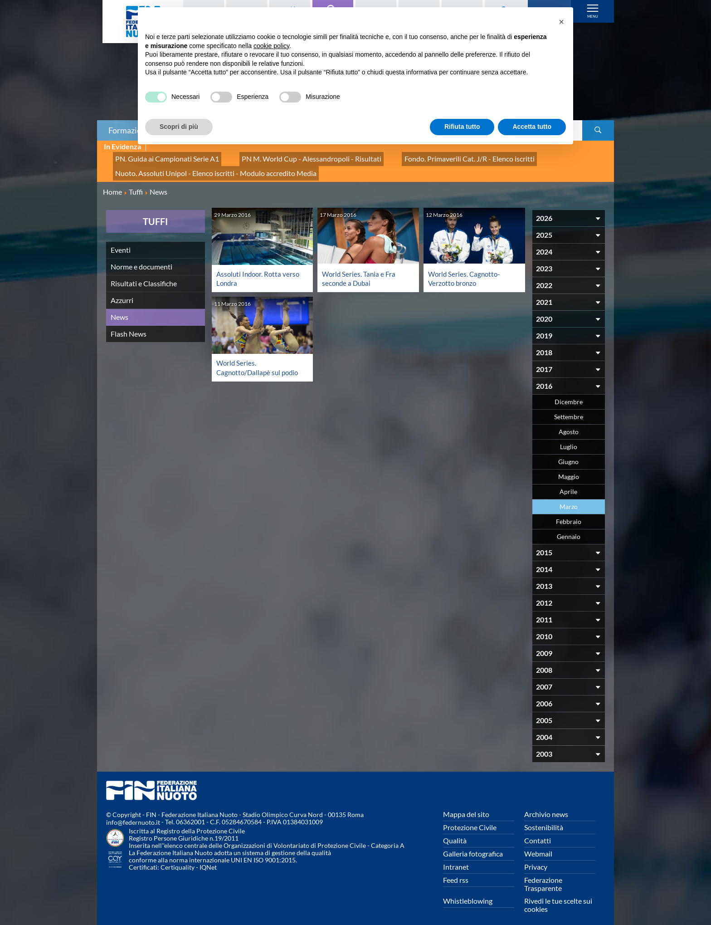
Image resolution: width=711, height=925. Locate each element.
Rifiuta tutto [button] (462, 126)
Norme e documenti (141, 258)
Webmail (538, 845)
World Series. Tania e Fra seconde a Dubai (360, 270)
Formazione (129, 130)
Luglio (568, 438)
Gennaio (568, 528)
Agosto (569, 423)
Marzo (569, 498)
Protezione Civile (470, 818)
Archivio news (546, 805)
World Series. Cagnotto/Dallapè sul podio (259, 358)
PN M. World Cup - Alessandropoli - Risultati (288, 157)
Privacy (535, 858)
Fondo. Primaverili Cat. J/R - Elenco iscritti (430, 157)
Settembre (568, 408)
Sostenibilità (543, 818)
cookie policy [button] (271, 45)
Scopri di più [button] (179, 126)
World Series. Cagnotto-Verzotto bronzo (465, 270)
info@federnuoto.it (133, 814)
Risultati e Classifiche (144, 274)
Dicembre (569, 393)
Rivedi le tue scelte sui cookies (558, 896)
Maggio (568, 468)
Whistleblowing (467, 892)
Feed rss (455, 871)
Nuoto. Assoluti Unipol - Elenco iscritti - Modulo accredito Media (204, 167)
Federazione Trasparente (543, 875)
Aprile (568, 483)
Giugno (568, 453)
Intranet (456, 858)
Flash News (128, 325)
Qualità (455, 831)
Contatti (537, 831)
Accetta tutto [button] (531, 126)
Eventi (121, 241)
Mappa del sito (466, 805)
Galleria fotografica (473, 845)
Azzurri (122, 291)
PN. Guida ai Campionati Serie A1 (160, 157)
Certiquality (178, 859)
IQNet (208, 859)
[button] (561, 22)
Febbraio (568, 513)
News (119, 308)
